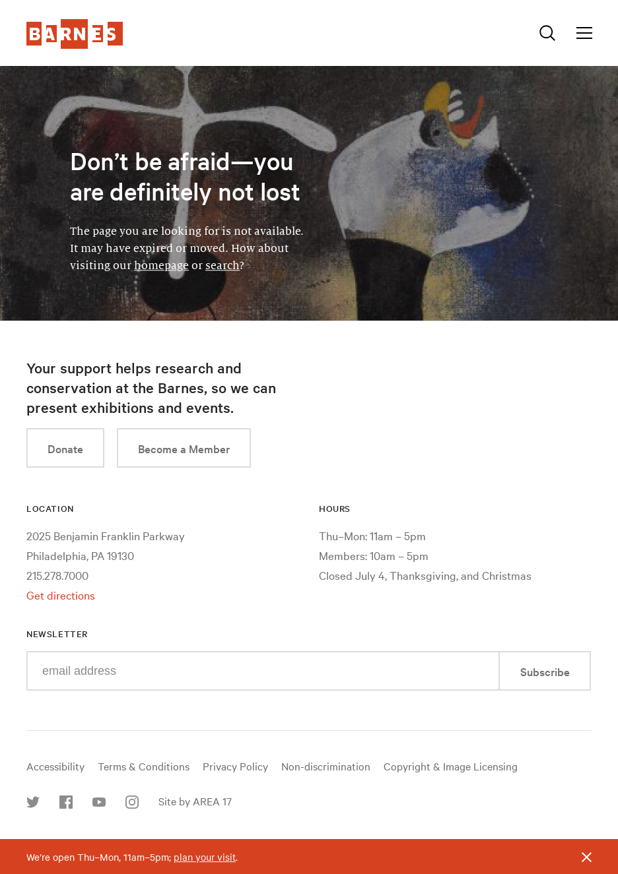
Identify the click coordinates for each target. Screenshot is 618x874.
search (222, 266)
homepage (161, 266)
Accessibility (55, 766)
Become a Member (184, 448)
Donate (65, 448)
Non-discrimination (325, 766)
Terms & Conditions (143, 766)
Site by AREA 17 (195, 801)
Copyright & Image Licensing (451, 766)
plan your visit (205, 856)
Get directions (60, 594)
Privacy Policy (235, 766)
